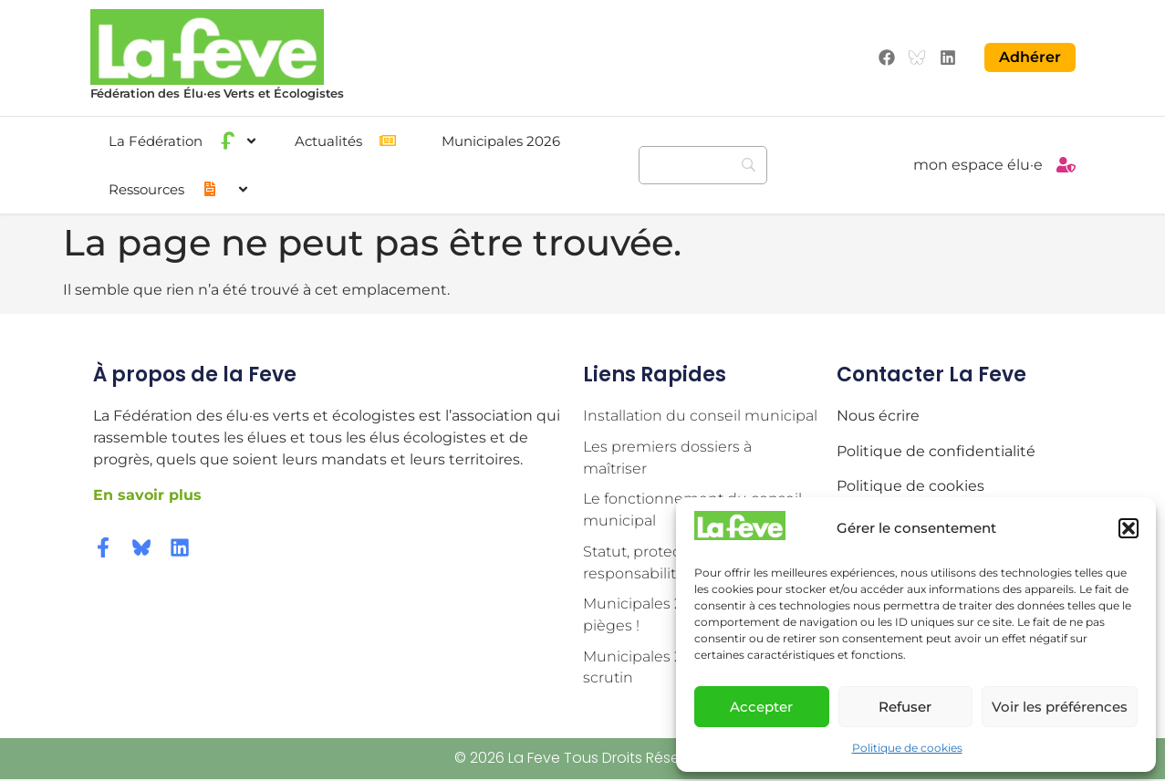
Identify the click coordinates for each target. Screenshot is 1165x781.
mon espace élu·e (978, 164)
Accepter (761, 706)
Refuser (905, 706)
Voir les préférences (1060, 706)
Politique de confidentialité (936, 450)
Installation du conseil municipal (700, 415)
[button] (1128, 528)
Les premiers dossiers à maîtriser (667, 457)
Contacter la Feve (931, 373)
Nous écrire (878, 415)
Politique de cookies (907, 748)
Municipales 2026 (501, 140)
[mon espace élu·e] (1066, 164)
